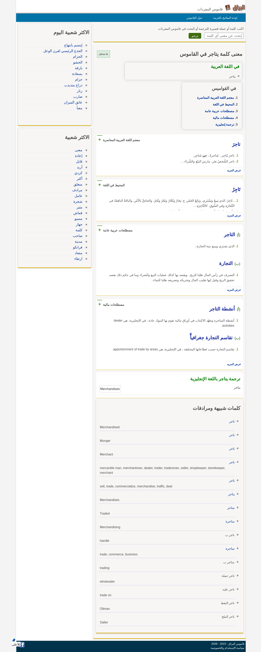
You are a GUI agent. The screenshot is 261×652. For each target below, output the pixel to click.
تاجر (231, 421)
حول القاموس (193, 17)
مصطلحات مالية (222, 117)
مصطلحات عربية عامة (218, 111)
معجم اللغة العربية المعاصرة (214, 97)
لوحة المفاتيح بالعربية (224, 17)
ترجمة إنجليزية (223, 124)
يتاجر (230, 494)
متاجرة (229, 521)
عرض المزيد (233, 170)
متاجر (230, 507)
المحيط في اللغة (222, 104)
